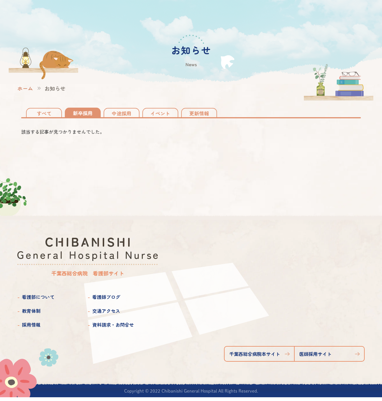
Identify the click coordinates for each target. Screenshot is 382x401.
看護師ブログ (106, 300)
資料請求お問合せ (336, 15)
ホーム (25, 88)
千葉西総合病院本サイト (254, 357)
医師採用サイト (315, 357)
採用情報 (31, 328)
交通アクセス (106, 314)
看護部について (38, 300)
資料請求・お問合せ (113, 328)
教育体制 (31, 314)
